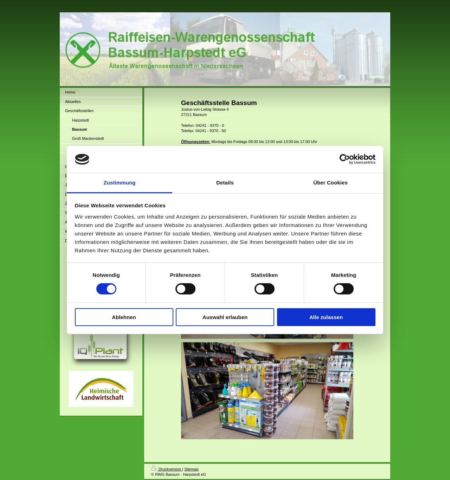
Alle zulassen (326, 317)
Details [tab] (225, 183)
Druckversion (166, 469)
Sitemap (191, 469)
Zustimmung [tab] (120, 183)
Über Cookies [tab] (330, 183)
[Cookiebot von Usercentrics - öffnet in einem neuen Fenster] (344, 159)
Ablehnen (124, 317)
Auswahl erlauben (225, 317)
